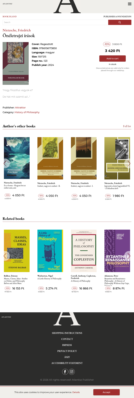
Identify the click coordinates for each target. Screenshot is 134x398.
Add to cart (113, 58)
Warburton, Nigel (45, 276)
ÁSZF (67, 357)
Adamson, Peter (111, 276)
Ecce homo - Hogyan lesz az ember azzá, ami (15, 186)
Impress (67, 345)
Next (129, 163)
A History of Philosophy (80, 281)
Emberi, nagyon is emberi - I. (82, 186)
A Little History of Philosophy (49, 278)
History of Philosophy (27, 112)
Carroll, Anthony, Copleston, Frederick (83, 277)
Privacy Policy (67, 351)
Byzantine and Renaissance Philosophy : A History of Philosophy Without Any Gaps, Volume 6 (116, 281)
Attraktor (20, 107)
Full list (127, 126)
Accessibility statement (67, 363)
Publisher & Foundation (117, 16)
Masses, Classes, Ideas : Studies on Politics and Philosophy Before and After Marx (15, 281)
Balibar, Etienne (11, 276)
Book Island (10, 16)
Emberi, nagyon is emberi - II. (48, 186)
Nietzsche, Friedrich (17, 30)
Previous (5, 163)
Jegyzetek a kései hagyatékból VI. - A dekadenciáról (117, 187)
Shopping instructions (67, 333)
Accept (106, 392)
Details (76, 392)
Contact (67, 339)
